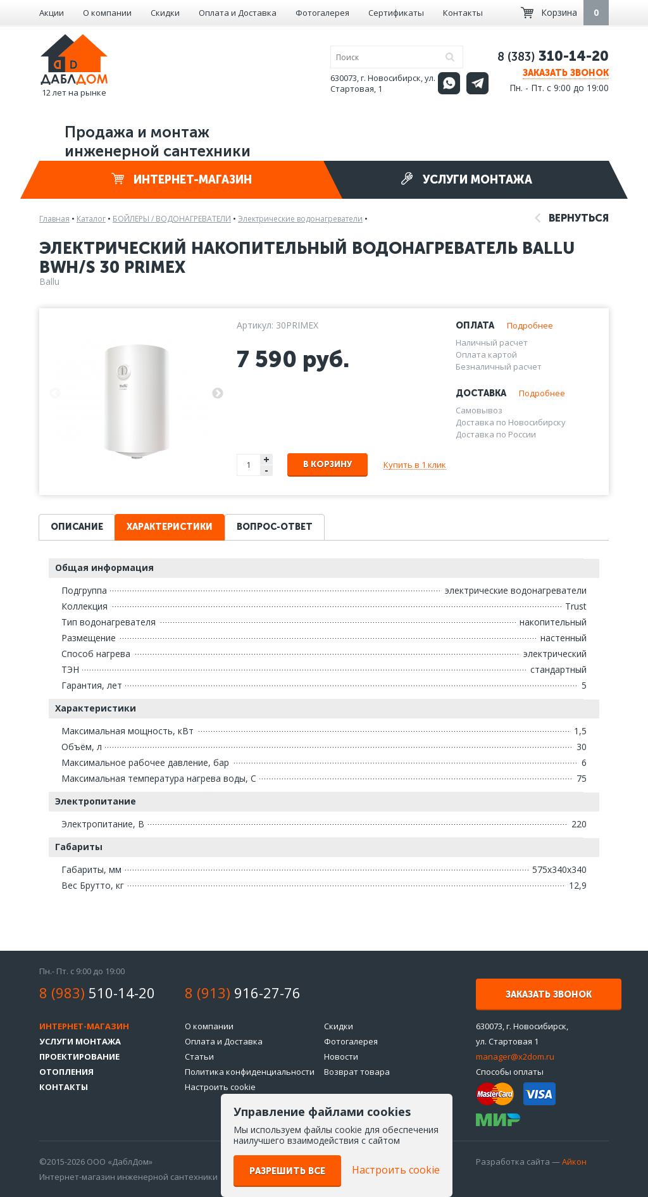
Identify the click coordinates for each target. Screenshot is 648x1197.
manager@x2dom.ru (515, 1056)
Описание (77, 527)
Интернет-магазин (181, 179)
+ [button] (266, 459)
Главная (54, 218)
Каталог (91, 218)
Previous (55, 393)
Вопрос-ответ (275, 527)
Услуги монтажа (466, 179)
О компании (107, 12)
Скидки (165, 12)
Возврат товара (357, 1071)
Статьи (199, 1056)
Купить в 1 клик (414, 465)
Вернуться (572, 218)
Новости (341, 1056)
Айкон (574, 1161)
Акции (51, 12)
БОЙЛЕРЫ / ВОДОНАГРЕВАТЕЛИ (172, 218)
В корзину (327, 464)
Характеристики (170, 527)
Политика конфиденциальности (250, 1071)
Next (217, 393)
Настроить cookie (220, 1087)
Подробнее (530, 325)
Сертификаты (396, 12)
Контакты (463, 12)
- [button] (266, 470)
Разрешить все (287, 1171)
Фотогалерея (322, 12)
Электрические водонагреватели (300, 218)
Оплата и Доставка (238, 12)
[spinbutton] (249, 465)
